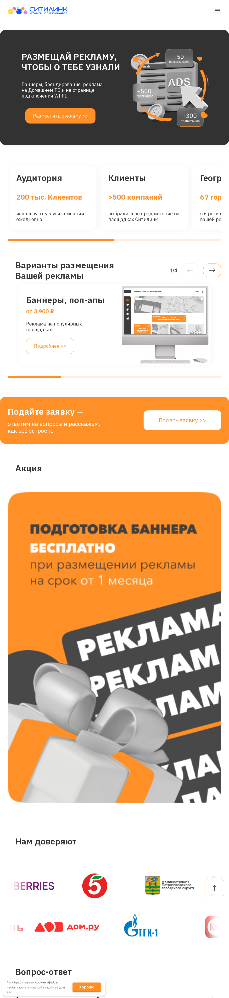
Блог (69, 951)
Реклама (19, 978)
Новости (73, 924)
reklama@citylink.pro (141, 912)
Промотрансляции (31, 951)
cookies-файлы (46, 982)
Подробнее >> (50, 346)
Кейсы (71, 938)
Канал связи (24, 964)
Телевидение (25, 938)
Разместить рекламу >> (60, 116)
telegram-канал (135, 924)
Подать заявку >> (182, 420)
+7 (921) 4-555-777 (139, 938)
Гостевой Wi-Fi (26, 911)
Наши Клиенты (81, 911)
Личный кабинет (194, 898)
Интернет (21, 898)
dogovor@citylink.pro (141, 898)
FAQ (179, 911)
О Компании (78, 898)
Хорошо (87, 987)
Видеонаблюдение (31, 924)
